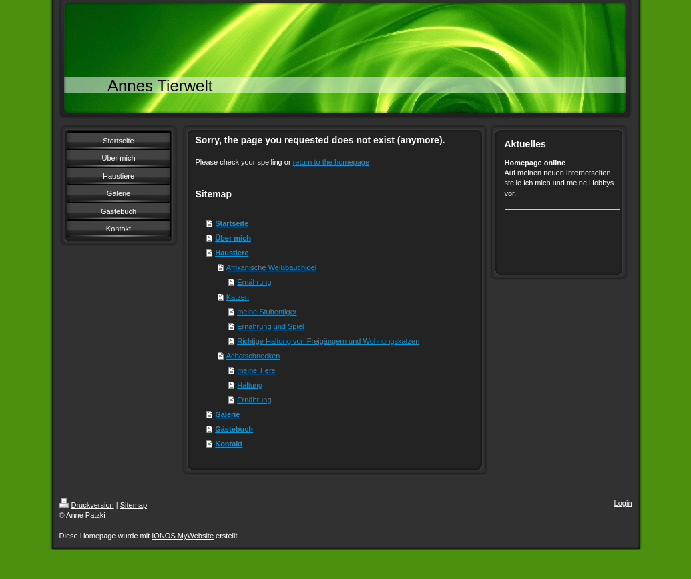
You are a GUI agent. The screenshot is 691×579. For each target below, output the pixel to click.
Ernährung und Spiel (270, 326)
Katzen (237, 297)
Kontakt (228, 444)
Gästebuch (234, 429)
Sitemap (133, 505)
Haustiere (231, 253)
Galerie (227, 414)
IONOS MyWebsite (183, 536)
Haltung (249, 385)
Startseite (231, 223)
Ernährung (254, 282)
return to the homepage (331, 162)
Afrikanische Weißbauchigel (271, 267)
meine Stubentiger (266, 312)
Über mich (233, 238)
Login (623, 503)
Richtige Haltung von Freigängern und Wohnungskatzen (328, 341)
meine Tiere (256, 370)
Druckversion (86, 505)
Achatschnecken (253, 356)
